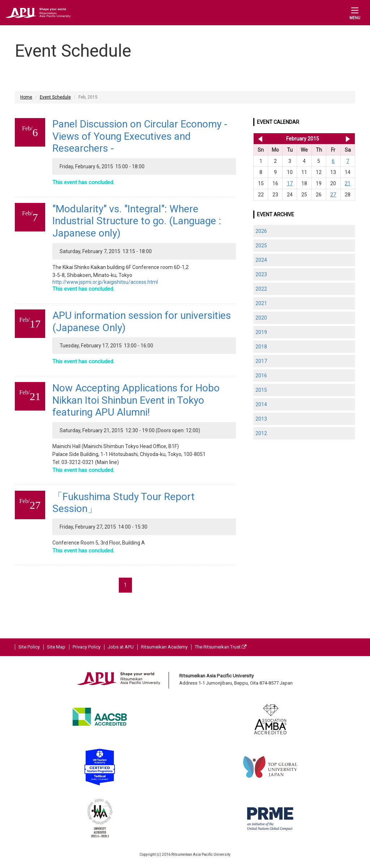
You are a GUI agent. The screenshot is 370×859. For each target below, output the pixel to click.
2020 (261, 318)
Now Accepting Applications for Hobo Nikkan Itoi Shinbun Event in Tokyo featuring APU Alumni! (136, 400)
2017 (261, 361)
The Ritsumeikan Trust (220, 647)
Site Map (56, 647)
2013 (261, 419)
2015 (261, 390)
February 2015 (302, 139)
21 (347, 183)
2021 (261, 303)
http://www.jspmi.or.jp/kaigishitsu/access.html (105, 282)
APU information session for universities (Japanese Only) (141, 321)
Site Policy (29, 647)
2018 (261, 347)
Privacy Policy (86, 647)
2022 (261, 289)
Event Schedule (55, 97)
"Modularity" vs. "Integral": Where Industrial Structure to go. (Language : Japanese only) (136, 221)
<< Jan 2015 (258, 139)
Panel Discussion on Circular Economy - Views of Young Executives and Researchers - (139, 136)
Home (26, 97)
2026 (261, 231)
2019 (261, 332)
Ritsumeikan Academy (164, 647)
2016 (261, 375)
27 (333, 195)
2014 (261, 404)
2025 (261, 245)
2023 (261, 274)
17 (290, 183)
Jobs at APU (121, 647)
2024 (261, 260)
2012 (261, 433)
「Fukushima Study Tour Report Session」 (123, 503)
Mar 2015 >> (347, 139)
